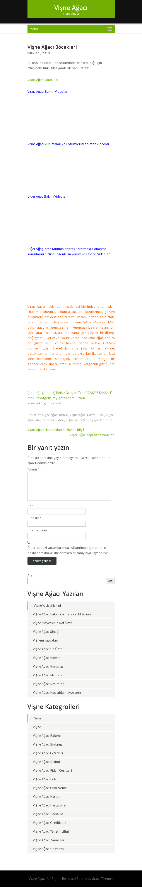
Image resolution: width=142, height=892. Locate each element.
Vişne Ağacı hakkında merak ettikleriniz (62, 619)
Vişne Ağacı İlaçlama (48, 819)
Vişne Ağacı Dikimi (46, 767)
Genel (38, 723)
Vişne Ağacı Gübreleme (50, 793)
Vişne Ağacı (71, 7)
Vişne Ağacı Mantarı (47, 680)
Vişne (37, 732)
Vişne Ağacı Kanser (47, 663)
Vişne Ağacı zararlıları (43, 79)
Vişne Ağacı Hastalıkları (87, 415)
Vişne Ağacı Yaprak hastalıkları (92, 435)
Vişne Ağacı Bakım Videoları (47, 91)
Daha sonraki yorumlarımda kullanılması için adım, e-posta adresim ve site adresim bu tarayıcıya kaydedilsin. (68, 555)
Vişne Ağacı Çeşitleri (48, 758)
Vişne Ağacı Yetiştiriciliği (51, 836)
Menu (34, 29)
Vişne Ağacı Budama (48, 749)
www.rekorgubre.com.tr (45, 403)
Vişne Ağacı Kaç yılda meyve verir (57, 697)
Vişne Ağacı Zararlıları (49, 845)
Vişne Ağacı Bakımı (47, 741)
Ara (30, 580)
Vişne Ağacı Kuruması (49, 671)
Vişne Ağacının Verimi (49, 854)
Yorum (33, 469)
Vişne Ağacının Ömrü (48, 654)
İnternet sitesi (37, 535)
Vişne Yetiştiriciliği (47, 610)
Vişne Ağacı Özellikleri (49, 828)
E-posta (34, 523)
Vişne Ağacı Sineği (46, 637)
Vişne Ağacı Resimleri (49, 689)
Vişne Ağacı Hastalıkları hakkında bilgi (55, 429)
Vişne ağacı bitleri (55, 415)
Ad (30, 511)
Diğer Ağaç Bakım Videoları (47, 196)
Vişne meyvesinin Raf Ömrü (53, 628)
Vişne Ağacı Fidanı (46, 784)
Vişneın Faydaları (45, 645)
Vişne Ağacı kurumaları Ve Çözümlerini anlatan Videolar (68, 144)
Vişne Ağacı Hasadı (46, 802)
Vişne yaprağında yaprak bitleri (89, 420)
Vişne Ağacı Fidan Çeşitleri (52, 775)
